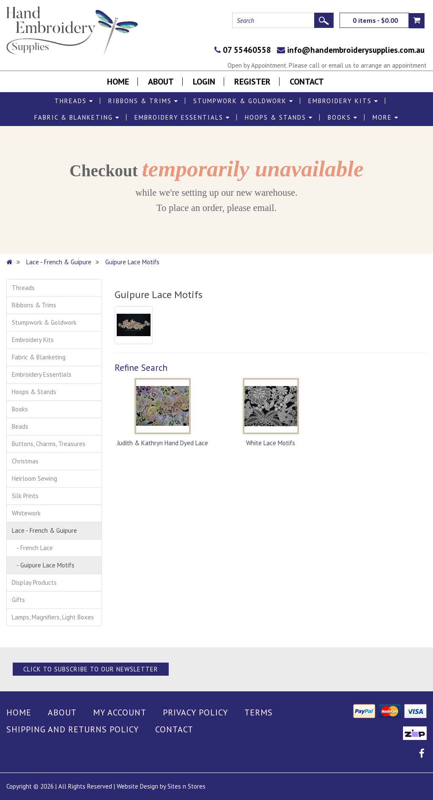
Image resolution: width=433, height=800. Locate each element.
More (386, 117)
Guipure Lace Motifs (132, 262)
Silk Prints (25, 496)
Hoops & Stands (279, 117)
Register (252, 81)
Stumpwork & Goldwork (243, 101)
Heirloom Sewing (34, 478)
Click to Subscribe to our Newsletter (90, 669)
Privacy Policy (195, 712)
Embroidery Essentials (182, 117)
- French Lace (32, 548)
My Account (119, 712)
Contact (307, 81)
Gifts (18, 600)
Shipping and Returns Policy (72, 729)
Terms (258, 712)
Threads (74, 101)
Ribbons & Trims (143, 101)
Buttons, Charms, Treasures (48, 444)
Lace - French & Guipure (58, 262)
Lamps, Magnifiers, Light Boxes (53, 617)
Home (118, 81)
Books (343, 117)
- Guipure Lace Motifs (43, 565)
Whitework (26, 513)
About (161, 81)
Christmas (25, 461)
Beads (20, 426)
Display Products (34, 582)
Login (204, 81)
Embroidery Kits (343, 101)
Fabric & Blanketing (77, 117)
